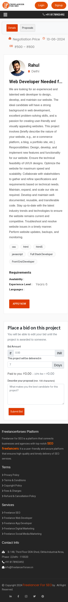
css (14, 246)
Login (41, 5)
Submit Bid (16, 411)
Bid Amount (14, 346)
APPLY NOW (19, 303)
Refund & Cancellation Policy (19, 496)
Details (12, 27)
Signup (59, 5)
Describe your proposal (31, 380)
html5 (39, 246)
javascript (17, 254)
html (25, 246)
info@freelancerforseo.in (18, 567)
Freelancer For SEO (37, 585)
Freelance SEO (11, 512)
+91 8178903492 (53, 14)
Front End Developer (23, 261)
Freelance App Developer (17, 523)
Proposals (27, 27)
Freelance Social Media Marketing (22, 533)
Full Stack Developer (41, 254)
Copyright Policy (12, 485)
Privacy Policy (10, 475)
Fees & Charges (11, 490)
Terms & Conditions (14, 480)
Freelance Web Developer (17, 518)
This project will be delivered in (24, 358)
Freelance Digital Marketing (18, 528)
